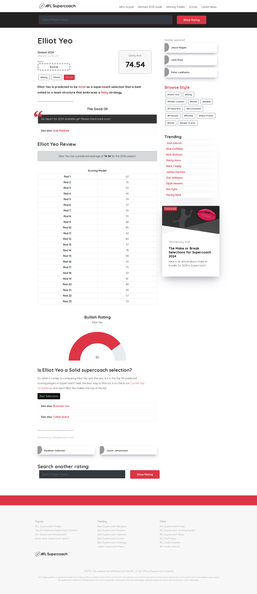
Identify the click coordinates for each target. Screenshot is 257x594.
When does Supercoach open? (52, 538)
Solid (82, 87)
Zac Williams (174, 177)
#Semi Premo (206, 115)
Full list (69, 77)
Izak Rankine (61, 130)
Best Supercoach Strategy (111, 542)
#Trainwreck (174, 108)
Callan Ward (61, 416)
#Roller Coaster (176, 101)
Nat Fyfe (171, 189)
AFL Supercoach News (172, 534)
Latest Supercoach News (111, 546)
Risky (104, 92)
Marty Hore (173, 160)
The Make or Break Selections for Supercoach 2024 (190, 252)
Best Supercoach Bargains (111, 526)
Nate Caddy (173, 166)
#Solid (56, 77)
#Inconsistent (194, 108)
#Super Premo (187, 123)
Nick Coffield (174, 148)
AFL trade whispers (170, 542)
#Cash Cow (173, 94)
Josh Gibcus (173, 143)
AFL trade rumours (170, 546)
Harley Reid (173, 195)
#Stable (207, 101)
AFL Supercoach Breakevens (50, 534)
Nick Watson (174, 154)
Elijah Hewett (174, 183)
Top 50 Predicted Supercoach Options (56, 530)
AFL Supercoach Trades (48, 526)
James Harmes (175, 172)
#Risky (44, 77)
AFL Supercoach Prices (172, 526)
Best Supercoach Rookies (111, 530)
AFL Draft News (168, 538)
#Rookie (188, 115)
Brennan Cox (61, 406)
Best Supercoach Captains (112, 534)
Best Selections (49, 396)
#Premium (173, 115)
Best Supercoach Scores (110, 538)
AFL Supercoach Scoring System (177, 530)
